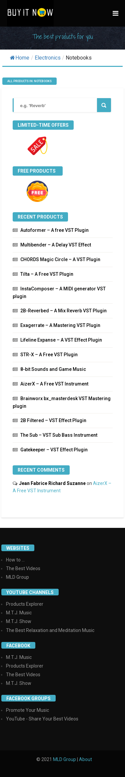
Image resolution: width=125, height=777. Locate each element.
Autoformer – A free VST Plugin (54, 230)
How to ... (15, 559)
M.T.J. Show (18, 621)
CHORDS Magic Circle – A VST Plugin (60, 259)
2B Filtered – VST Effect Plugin (53, 420)
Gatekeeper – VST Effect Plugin (54, 449)
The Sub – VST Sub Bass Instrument (58, 435)
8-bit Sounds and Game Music (53, 369)
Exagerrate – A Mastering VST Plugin (60, 325)
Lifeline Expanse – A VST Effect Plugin (61, 340)
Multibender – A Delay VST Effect (55, 244)
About (85, 759)
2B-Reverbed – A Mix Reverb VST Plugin (63, 310)
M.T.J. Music (19, 612)
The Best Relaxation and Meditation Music (50, 630)
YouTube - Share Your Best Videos (42, 718)
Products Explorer (24, 604)
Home (19, 58)
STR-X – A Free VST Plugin (49, 354)
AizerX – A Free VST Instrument (54, 384)
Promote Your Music (27, 710)
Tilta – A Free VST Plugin (46, 274)
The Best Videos (23, 568)
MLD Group (17, 577)
